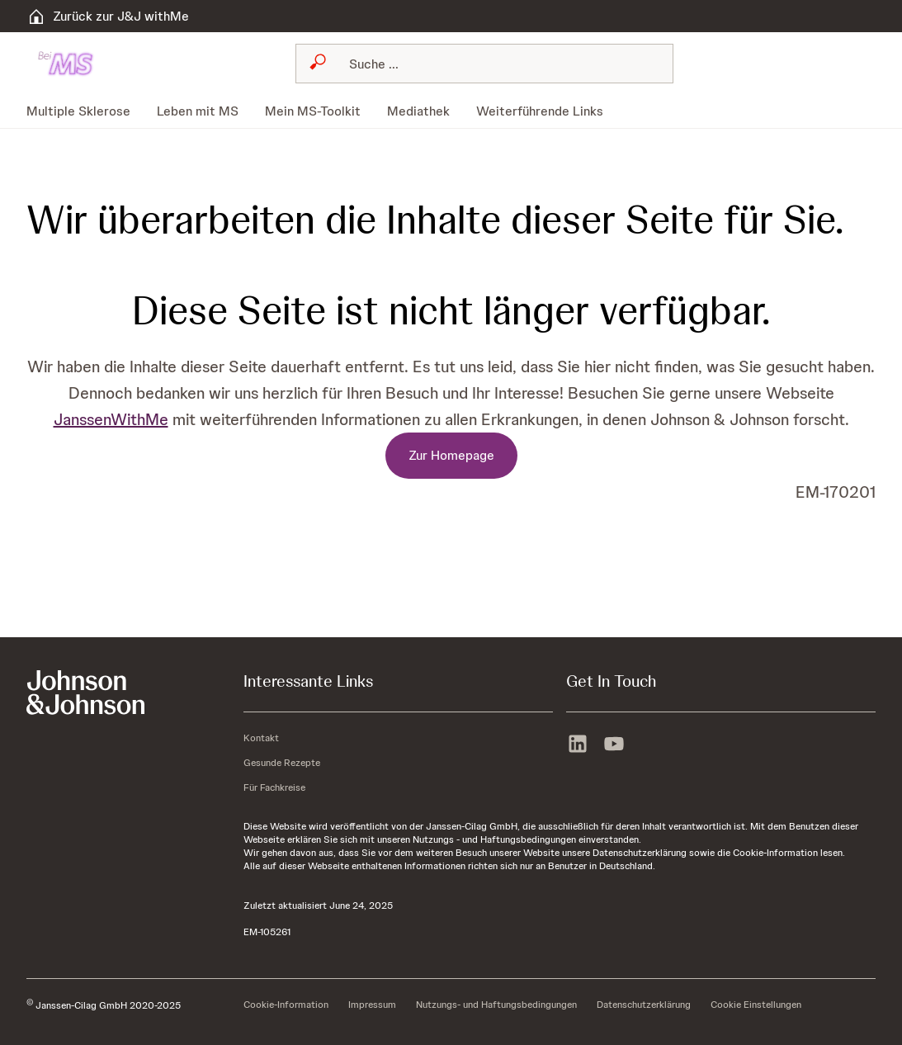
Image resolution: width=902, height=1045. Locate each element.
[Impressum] (372, 1005)
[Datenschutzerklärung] (644, 1005)
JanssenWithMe (111, 419)
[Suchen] (494, 64)
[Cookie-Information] (285, 1005)
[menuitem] (85, 111)
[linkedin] (577, 742)
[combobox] (484, 63)
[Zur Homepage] (451, 456)
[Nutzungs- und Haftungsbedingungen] (496, 1005)
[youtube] (614, 742)
